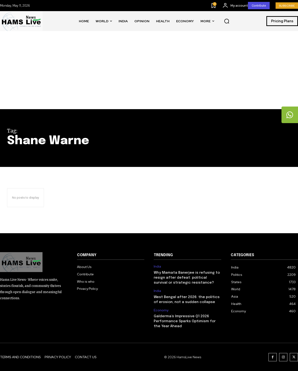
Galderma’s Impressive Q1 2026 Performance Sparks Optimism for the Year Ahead (185, 321)
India (157, 266)
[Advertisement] (149, 73)
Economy (161, 310)
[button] (227, 21)
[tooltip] (289, 115)
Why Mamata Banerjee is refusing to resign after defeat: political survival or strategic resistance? (187, 278)
